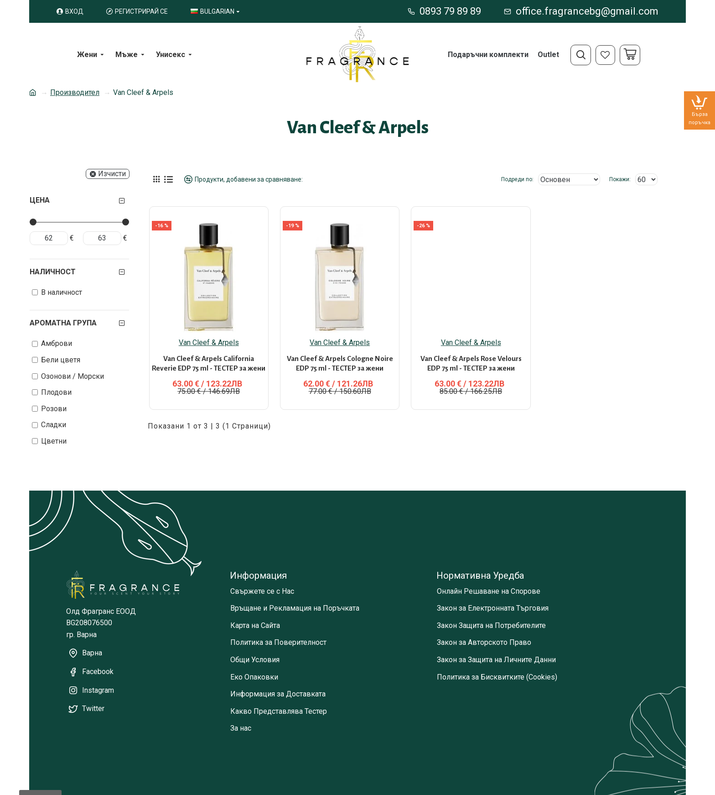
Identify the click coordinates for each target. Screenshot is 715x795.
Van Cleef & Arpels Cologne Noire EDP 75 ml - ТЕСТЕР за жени (340, 353)
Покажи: (620, 179)
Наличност (53, 271)
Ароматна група (63, 323)
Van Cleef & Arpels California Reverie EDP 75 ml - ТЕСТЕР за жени (208, 353)
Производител (74, 92)
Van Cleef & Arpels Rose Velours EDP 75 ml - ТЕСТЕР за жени (471, 353)
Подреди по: (517, 179)
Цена (40, 200)
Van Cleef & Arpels (209, 333)
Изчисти (112, 173)
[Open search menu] (580, 55)
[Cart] (630, 55)
